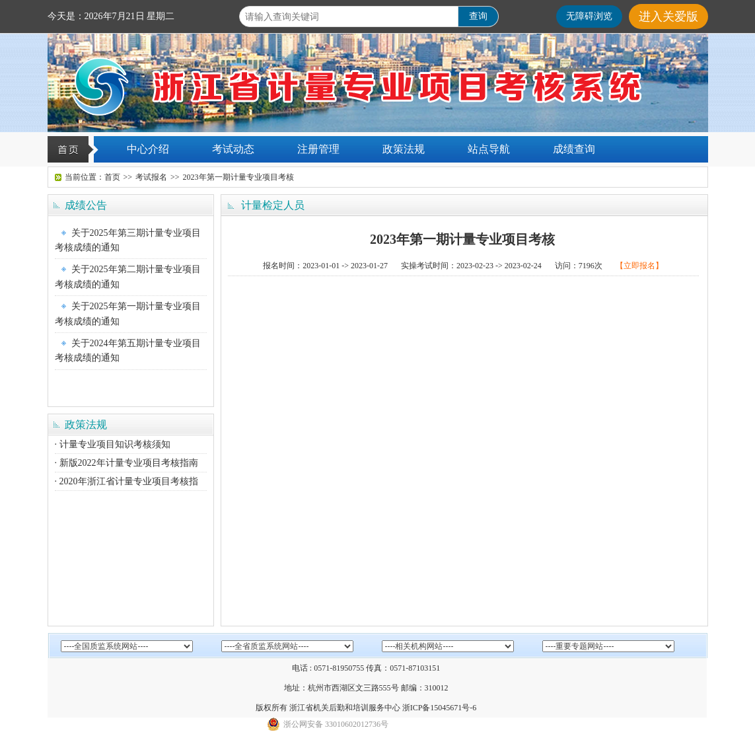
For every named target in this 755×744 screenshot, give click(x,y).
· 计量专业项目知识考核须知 (112, 444)
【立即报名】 (639, 265)
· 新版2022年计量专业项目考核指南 (126, 463)
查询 (478, 16)
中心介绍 (148, 149)
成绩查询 (574, 149)
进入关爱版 (668, 16)
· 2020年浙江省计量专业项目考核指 (126, 481)
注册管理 (318, 149)
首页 (112, 177)
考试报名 (151, 177)
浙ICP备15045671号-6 (439, 707)
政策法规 (403, 149)
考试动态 (233, 149)
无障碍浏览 (589, 16)
